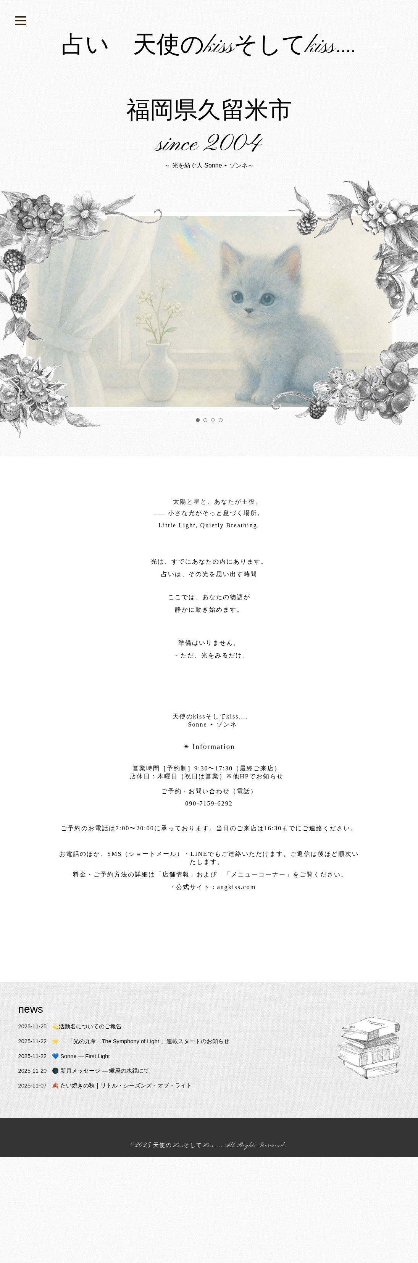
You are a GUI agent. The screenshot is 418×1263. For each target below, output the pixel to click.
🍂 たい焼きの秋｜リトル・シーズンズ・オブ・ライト (111, 1125)
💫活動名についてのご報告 (74, 1066)
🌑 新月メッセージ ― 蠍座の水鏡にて (89, 1110)
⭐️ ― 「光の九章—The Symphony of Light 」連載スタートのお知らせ (132, 1081)
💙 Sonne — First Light (68, 1095)
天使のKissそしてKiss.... (187, 1185)
